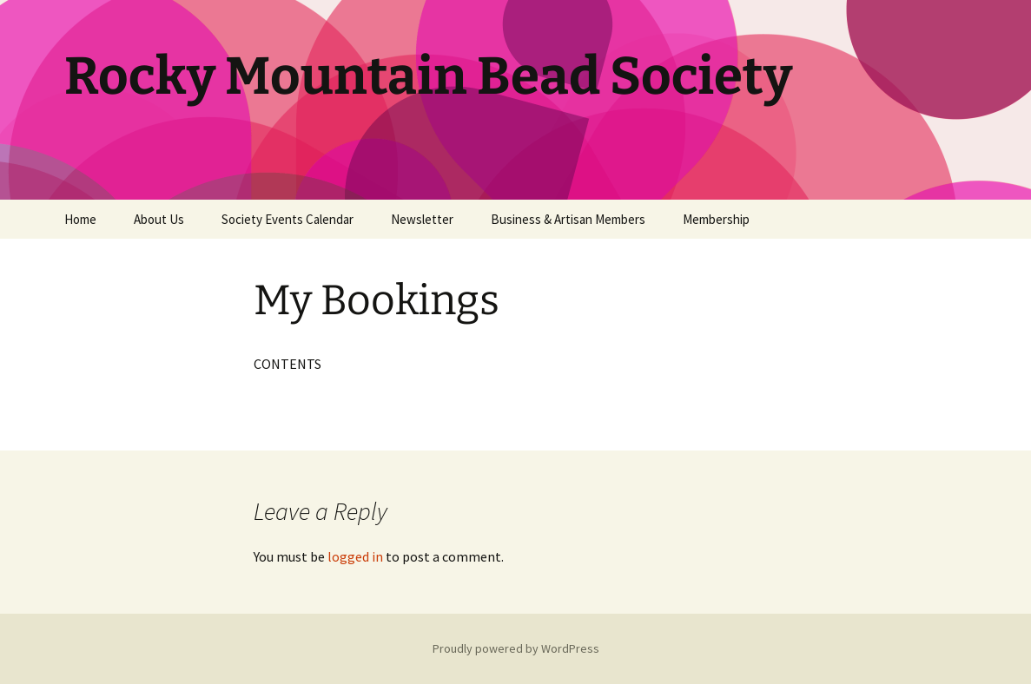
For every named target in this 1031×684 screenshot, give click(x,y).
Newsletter (422, 219)
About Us (159, 219)
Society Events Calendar (287, 219)
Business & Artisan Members (568, 219)
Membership (716, 219)
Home (80, 219)
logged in (355, 556)
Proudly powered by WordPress (516, 648)
